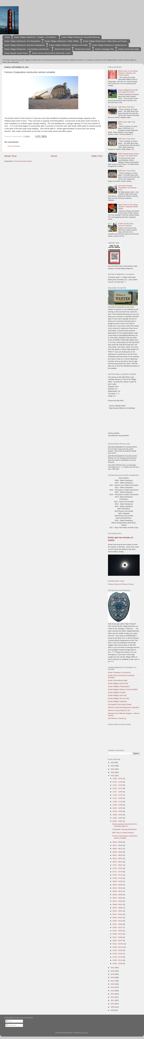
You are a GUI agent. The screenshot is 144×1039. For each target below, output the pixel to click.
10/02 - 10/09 (118, 818)
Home (7, 37)
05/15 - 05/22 (118, 901)
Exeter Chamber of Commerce (119, 672)
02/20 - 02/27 (118, 940)
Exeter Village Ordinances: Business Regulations (24, 45)
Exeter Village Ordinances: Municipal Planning (80, 37)
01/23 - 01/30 (118, 954)
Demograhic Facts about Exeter (120, 704)
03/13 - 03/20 (118, 931)
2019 (113, 974)
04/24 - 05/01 (118, 911)
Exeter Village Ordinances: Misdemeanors (109, 45)
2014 (113, 991)
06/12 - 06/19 (118, 888)
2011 (113, 1000)
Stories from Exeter (63, 49)
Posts (9, 1021)
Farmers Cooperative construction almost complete (124, 837)
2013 (113, 994)
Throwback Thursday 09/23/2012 (124, 829)
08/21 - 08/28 (118, 855)
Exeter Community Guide (128, 49)
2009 (113, 1007)
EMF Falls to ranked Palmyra (123, 833)
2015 (113, 987)
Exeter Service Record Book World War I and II (51, 53)
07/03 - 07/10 (118, 878)
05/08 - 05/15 (118, 904)
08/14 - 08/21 (118, 858)
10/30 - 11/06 (118, 805)
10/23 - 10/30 (118, 808)
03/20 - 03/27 (118, 927)
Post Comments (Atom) (23, 161)
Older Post (96, 156)
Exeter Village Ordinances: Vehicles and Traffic (68, 45)
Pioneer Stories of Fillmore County (121, 584)
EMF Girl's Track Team (126, 139)
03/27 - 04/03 (118, 924)
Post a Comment (14, 146)
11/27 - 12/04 (118, 792)
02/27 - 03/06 (118, 937)
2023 (113, 772)
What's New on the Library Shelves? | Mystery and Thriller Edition (128, 73)
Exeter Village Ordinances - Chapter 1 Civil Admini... (35, 37)
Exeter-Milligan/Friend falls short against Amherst (128, 91)
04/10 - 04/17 (118, 918)
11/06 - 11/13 (118, 802)
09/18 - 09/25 (118, 842)
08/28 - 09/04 (118, 852)
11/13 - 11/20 (118, 798)
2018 (113, 977)
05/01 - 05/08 (118, 908)
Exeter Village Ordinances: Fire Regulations (22, 41)
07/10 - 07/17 (118, 875)
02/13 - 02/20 (118, 944)
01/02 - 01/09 (118, 963)
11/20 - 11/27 (118, 795)
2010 (113, 1004)
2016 (113, 984)
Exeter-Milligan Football (117, 692)
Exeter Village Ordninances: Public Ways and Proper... (105, 41)
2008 (113, 1010)
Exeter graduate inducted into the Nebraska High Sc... (124, 825)
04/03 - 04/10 (118, 921)
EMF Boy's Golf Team (126, 107)
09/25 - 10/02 (118, 821)
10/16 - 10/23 (118, 811)
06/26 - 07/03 (118, 881)
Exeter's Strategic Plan (104, 49)
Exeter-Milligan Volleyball (117, 701)
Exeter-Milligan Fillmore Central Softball (122, 689)
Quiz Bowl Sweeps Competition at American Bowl (127, 188)
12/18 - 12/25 (118, 782)
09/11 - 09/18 (118, 845)
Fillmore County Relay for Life (119, 710)
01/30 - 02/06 (118, 950)
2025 (113, 766)
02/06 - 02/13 (118, 947)
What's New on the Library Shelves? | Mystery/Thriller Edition (128, 207)
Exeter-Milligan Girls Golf (117, 695)
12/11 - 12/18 (118, 785)
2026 (113, 762)
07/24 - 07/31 (118, 868)
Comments (11, 1025)
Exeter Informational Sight (117, 680)
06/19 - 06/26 (118, 885)
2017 (113, 981)
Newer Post (10, 156)
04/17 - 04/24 (118, 914)
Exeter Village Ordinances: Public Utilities (62, 41)
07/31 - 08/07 (118, 865)
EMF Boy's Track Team (126, 171)
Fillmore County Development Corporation (123, 707)
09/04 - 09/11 (118, 849)
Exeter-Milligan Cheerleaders (119, 686)
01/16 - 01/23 (118, 957)
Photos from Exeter (83, 49)
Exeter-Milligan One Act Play (118, 698)
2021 (113, 968)
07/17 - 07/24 (118, 872)
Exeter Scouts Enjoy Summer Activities (125, 225)
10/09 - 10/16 (118, 815)
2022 (113, 776)
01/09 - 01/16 (118, 960)
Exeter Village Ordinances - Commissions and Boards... (27, 49)
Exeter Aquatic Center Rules (16, 53)
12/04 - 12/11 (118, 788)
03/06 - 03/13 (118, 934)
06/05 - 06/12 (118, 891)
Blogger (85, 1033)
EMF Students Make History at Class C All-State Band (128, 155)
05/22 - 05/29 (118, 898)
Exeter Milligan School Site (118, 683)
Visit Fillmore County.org (117, 718)
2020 (113, 971)
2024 (113, 769)
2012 (113, 997)
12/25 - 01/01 (118, 778)
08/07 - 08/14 (118, 862)
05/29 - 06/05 (118, 895)
